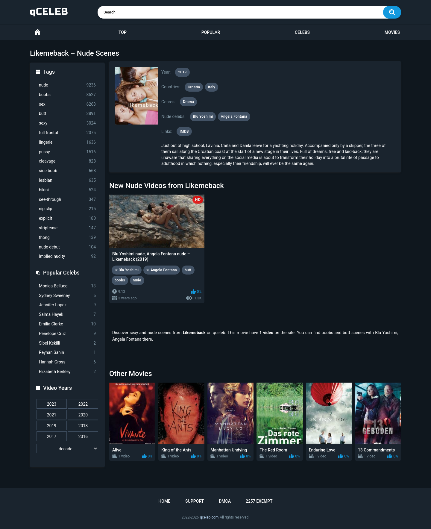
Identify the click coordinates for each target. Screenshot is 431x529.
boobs (67, 94)
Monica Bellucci (67, 286)
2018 (83, 425)
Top (123, 32)
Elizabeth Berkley (67, 371)
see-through (67, 199)
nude (67, 85)
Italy (211, 87)
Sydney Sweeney (67, 295)
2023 (51, 404)
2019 (51, 425)
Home (37, 32)
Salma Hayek (67, 314)
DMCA (225, 501)
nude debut (67, 247)
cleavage (67, 161)
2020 (83, 415)
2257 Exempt (259, 501)
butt (67, 113)
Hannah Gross (67, 362)
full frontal (67, 132)
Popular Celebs (61, 272)
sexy (67, 123)
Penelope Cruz (67, 333)
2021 (51, 415)
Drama (188, 102)
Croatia (194, 87)
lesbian (67, 180)
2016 (83, 436)
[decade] (67, 448)
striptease (67, 228)
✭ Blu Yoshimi (127, 270)
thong (67, 237)
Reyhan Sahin (67, 352)
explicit (67, 218)
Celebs (302, 32)
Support (194, 501)
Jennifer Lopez (67, 304)
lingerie (67, 142)
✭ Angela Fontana (161, 270)
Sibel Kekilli (67, 343)
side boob (67, 170)
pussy (67, 151)
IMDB (184, 131)
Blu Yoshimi (203, 116)
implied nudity (67, 256)
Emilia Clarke (67, 324)
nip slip (67, 208)
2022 (83, 404)
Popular (210, 32)
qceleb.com (209, 517)
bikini (67, 189)
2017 (51, 436)
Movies (392, 32)
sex (67, 104)
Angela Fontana (234, 116)
